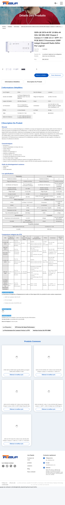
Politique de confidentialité (5, 486)
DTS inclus (16, 26)
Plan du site (12, 485)
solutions (29, 468)
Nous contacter (31, 474)
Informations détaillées (12, 82)
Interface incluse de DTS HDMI (41, 333)
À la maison (4, 26)
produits (29, 465)
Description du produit (34, 82)
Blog (28, 471)
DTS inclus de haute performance (25, 330)
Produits (10, 26)
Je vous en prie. (10, 324)
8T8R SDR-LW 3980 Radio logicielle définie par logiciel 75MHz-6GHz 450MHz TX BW (16, 373)
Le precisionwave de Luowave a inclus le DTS (16, 333)
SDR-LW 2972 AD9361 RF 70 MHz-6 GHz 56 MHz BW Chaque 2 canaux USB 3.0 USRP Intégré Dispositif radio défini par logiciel (16, 408)
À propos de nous (30, 461)
